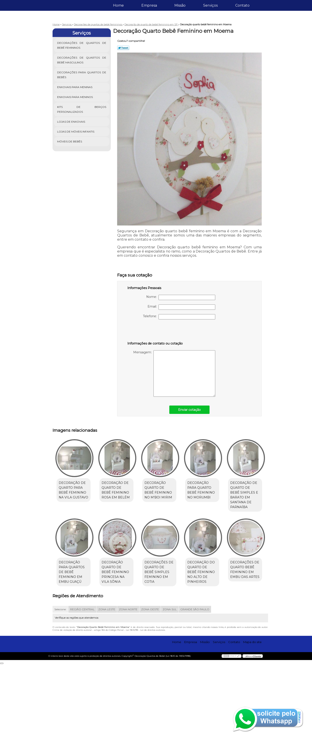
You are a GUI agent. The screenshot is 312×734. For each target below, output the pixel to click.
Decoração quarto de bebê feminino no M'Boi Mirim (163, 490)
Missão (180, 5)
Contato (242, 5)
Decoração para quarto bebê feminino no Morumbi (208, 490)
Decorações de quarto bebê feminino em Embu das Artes (118, 639)
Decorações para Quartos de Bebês (81, 75)
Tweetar (123, 48)
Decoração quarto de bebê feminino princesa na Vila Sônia (163, 562)
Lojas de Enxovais (71, 121)
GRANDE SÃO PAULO (194, 679)
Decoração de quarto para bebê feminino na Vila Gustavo (73, 490)
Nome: (180, 297)
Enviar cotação (189, 410)
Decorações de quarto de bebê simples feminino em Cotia (208, 562)
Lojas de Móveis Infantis (76, 131)
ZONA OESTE (150, 679)
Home (118, 5)
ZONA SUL (170, 679)
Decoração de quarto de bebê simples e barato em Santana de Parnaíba (74, 565)
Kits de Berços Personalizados (81, 109)
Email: (181, 307)
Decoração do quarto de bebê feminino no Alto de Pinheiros (74, 641)
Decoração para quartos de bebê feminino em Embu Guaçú (119, 560)
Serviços (210, 5)
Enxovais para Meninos (75, 97)
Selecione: (60, 679)
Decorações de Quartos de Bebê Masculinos (81, 60)
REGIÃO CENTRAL (82, 679)
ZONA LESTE (106, 679)
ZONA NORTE (128, 679)
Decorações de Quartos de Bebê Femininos (81, 45)
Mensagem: (174, 373)
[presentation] (155, 332)
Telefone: (179, 316)
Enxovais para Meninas (75, 87)
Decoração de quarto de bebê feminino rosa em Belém (118, 490)
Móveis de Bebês (70, 141)
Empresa (149, 5)
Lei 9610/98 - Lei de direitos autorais (145, 699)
